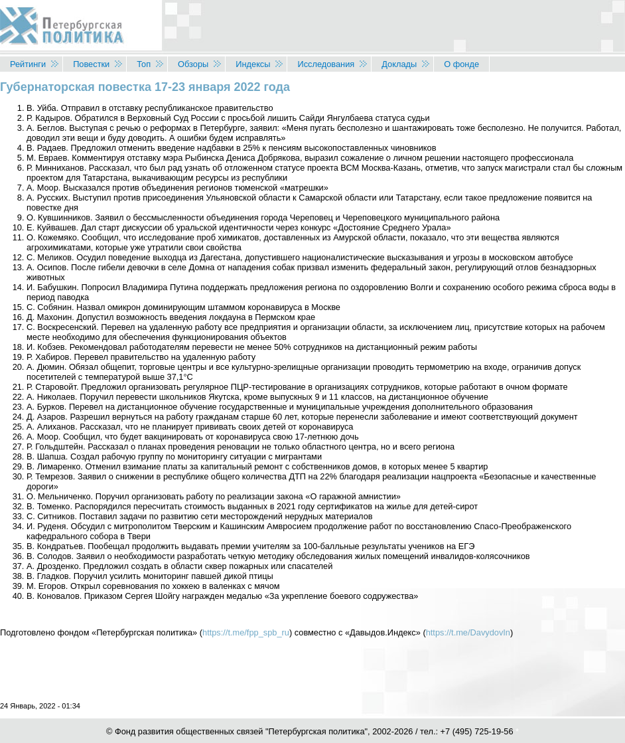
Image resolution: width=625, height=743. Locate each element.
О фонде (461, 64)
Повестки (91, 64)
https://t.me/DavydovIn (468, 632)
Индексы (253, 64)
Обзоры (193, 64)
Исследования (325, 64)
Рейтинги (28, 64)
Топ (144, 64)
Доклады (399, 64)
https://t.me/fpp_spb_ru (245, 632)
